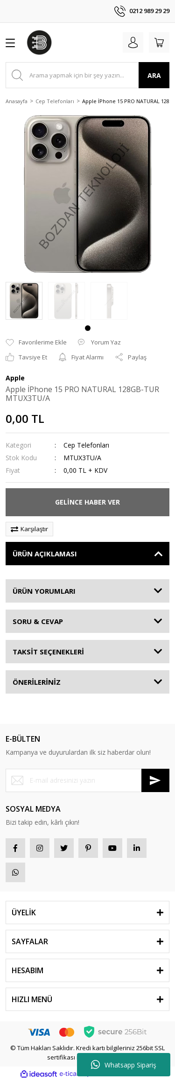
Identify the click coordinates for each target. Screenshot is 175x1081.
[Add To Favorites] (36, 342)
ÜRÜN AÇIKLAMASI (45, 553)
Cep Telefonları (86, 445)
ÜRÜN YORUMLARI (44, 591)
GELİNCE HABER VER (87, 502)
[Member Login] (133, 42)
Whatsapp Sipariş (123, 1065)
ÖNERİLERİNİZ (37, 682)
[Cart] (159, 42)
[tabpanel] (24, 301)
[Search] (87, 75)
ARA (154, 75)
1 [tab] (88, 328)
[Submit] (155, 780)
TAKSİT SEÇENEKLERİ (48, 651)
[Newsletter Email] (87, 780)
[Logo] (39, 42)
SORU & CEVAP (38, 621)
